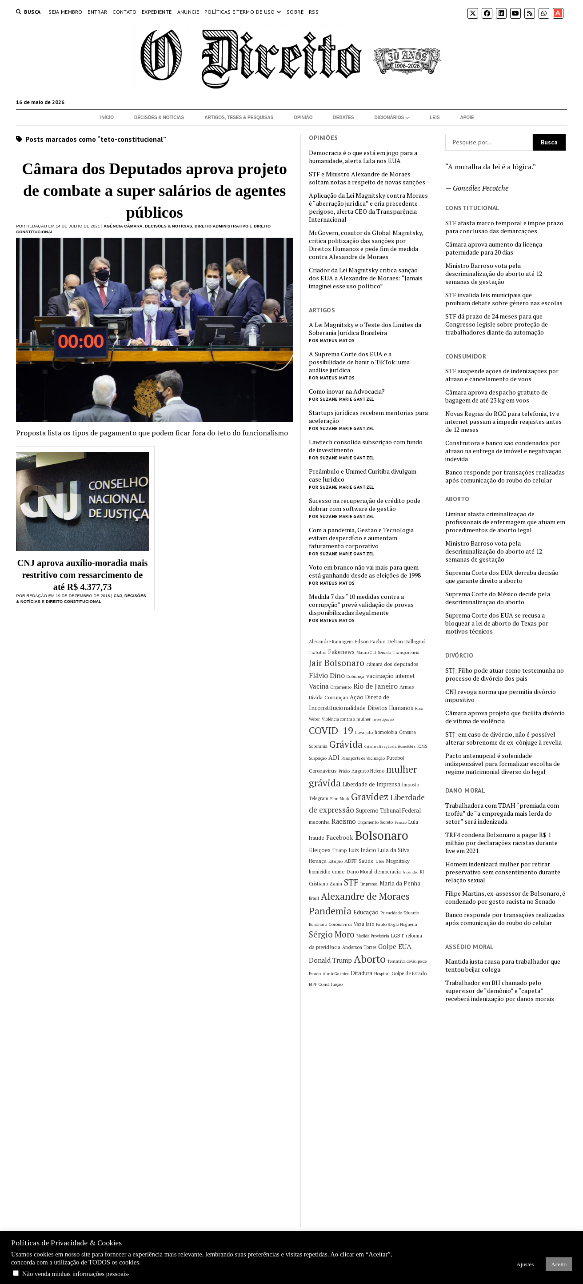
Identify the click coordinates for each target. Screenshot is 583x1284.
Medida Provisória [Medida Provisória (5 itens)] (372, 936)
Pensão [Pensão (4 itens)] (401, 822)
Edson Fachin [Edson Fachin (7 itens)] (370, 641)
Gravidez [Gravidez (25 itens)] (369, 797)
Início (107, 117)
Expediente (157, 11)
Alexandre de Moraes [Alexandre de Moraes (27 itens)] (365, 896)
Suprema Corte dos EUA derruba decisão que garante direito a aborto (502, 577)
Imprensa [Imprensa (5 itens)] (369, 884)
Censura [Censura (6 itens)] (407, 732)
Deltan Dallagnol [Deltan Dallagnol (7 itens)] (406, 641)
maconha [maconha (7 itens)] (319, 821)
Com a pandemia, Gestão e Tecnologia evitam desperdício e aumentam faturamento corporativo (361, 538)
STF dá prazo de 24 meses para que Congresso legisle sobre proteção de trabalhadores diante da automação (496, 324)
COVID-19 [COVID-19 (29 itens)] (331, 730)
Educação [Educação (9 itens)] (366, 912)
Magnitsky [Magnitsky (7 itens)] (398, 860)
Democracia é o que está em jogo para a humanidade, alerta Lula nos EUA (363, 157)
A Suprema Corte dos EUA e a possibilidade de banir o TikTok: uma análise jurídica (359, 362)
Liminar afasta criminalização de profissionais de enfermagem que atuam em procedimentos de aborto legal (505, 522)
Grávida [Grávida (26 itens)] (346, 744)
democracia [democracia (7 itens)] (387, 871)
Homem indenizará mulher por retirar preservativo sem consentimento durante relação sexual (502, 872)
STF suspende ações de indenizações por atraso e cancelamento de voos (502, 375)
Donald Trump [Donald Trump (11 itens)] (330, 960)
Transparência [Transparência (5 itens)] (406, 652)
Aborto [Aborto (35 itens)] (370, 959)
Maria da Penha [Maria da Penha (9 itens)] (399, 883)
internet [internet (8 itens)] (405, 676)
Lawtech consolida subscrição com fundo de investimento (366, 446)
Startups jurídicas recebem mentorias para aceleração (368, 417)
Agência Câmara (123, 226)
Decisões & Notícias (159, 117)
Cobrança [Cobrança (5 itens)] (355, 676)
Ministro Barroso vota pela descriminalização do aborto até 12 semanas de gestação (493, 274)
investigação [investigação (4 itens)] (383, 719)
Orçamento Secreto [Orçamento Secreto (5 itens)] (375, 822)
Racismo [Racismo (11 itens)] (343, 821)
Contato (124, 11)
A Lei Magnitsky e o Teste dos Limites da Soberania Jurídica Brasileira (365, 329)
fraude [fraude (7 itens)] (316, 837)
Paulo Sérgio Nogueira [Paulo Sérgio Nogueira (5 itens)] (396, 924)
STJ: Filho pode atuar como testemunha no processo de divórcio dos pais (504, 674)
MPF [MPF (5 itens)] (313, 984)
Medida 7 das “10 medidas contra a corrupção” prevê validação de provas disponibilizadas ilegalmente (361, 605)
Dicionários (389, 117)
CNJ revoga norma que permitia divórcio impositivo (500, 696)
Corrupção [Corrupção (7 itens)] (336, 697)
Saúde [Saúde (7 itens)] (366, 860)
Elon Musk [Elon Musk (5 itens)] (339, 799)
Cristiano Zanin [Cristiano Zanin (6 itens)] (325, 884)
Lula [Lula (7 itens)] (413, 821)
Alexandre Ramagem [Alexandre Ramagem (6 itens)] (331, 641)
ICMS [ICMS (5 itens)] (422, 746)
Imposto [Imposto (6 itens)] (410, 785)
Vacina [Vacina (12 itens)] (319, 686)
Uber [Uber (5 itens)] (379, 861)
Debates (343, 117)
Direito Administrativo (221, 226)
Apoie (467, 117)
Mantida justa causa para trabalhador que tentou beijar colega (502, 965)
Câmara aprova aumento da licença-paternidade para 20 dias (495, 248)
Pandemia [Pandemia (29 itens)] (330, 910)
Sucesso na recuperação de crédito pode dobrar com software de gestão (364, 505)
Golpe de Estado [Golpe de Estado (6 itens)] (409, 973)
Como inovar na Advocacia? (347, 391)
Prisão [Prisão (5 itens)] (344, 771)
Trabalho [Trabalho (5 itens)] (317, 652)
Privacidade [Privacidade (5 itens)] (391, 913)
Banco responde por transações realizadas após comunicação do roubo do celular (505, 476)
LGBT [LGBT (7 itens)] (397, 935)
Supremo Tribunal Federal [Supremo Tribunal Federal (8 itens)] (388, 810)
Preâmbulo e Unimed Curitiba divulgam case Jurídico (362, 475)
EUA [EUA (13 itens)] (404, 946)
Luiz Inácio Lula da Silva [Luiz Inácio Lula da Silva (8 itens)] (379, 850)
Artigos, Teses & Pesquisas (238, 117)
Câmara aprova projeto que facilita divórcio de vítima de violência (505, 717)
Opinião (303, 117)
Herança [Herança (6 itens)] (318, 861)
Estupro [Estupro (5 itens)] (335, 861)
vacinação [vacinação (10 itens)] (380, 675)
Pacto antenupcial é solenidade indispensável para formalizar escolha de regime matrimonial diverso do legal (502, 764)
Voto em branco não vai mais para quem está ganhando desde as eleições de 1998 (365, 571)
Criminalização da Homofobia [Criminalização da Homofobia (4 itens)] (389, 746)
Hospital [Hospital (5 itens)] (382, 974)
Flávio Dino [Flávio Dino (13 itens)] (327, 675)
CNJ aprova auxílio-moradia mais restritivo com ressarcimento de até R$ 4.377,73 (82, 575)
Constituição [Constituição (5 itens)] (331, 984)
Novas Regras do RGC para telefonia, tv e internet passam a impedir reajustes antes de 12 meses (503, 422)
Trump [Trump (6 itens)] (339, 850)
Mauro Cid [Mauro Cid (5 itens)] (366, 652)
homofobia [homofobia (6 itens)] (386, 732)
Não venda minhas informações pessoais (75, 1273)
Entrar (97, 11)
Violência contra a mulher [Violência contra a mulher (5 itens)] (346, 719)
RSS (314, 11)
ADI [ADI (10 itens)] (333, 757)
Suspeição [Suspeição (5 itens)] (318, 758)
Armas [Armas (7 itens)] (406, 686)
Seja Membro (65, 11)
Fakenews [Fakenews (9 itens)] (341, 652)
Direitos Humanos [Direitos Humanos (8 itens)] (390, 708)
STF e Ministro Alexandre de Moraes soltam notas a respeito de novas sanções (367, 178)
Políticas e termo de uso (239, 11)
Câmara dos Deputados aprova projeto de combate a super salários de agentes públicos (154, 190)
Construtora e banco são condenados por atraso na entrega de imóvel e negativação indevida (503, 451)
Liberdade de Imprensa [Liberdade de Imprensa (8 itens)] (371, 784)
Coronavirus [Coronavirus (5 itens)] (340, 924)
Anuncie (188, 11)
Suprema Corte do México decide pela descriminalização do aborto (497, 598)
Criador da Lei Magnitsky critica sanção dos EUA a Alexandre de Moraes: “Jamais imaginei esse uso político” (366, 278)
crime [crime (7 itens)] (338, 871)
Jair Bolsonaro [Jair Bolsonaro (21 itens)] (336, 663)
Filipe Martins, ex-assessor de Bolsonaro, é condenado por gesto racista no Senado (505, 897)
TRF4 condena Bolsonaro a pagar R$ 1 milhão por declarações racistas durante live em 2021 (501, 843)
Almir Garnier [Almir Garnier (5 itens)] (336, 974)
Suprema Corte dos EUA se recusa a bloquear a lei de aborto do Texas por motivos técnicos (496, 623)
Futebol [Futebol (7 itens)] (395, 757)
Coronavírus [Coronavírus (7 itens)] (323, 770)
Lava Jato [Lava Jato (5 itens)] (364, 732)
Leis (434, 117)
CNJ (118, 596)
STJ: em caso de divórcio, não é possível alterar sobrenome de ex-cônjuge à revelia (503, 738)
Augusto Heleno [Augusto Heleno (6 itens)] (367, 771)
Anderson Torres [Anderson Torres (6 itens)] (359, 947)
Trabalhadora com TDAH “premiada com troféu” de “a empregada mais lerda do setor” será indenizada (502, 813)
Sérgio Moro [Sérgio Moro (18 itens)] (332, 934)
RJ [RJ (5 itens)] (422, 872)
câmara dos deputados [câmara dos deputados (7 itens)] (392, 664)
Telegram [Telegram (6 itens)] (318, 798)
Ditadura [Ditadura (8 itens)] (361, 973)
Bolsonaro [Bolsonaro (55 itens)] (381, 835)
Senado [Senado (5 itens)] (384, 652)
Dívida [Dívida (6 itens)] (316, 697)
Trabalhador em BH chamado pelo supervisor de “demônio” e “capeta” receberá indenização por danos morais (499, 991)
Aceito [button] (559, 1264)
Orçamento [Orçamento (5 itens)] (341, 687)
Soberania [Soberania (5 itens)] (318, 746)
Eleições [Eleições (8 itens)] (320, 850)
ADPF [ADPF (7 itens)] (350, 860)
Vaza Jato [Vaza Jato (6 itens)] (364, 924)
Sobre (295, 11)
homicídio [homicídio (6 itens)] (319, 872)
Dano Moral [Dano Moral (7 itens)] (359, 871)
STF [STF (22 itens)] (351, 882)
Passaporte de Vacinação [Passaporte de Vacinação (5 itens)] (363, 758)
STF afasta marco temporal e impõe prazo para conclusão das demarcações (504, 227)
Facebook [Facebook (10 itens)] (339, 837)
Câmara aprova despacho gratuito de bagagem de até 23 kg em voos (496, 396)
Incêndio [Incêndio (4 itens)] (410, 872)
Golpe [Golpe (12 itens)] (387, 946)
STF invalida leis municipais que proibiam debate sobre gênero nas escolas (504, 299)
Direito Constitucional (73, 601)
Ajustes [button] (525, 1264)
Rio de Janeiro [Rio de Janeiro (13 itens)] (375, 686)
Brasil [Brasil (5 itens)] (314, 898)
